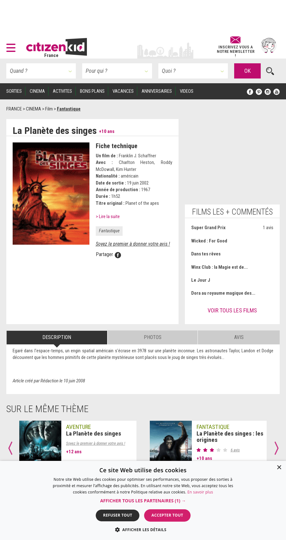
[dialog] (143, 500)
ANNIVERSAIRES (157, 91)
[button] (12, 46)
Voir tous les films (232, 310)
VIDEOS (186, 91)
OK (247, 70)
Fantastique (109, 230)
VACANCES (123, 91)
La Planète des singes (93, 433)
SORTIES (14, 91)
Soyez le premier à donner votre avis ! (133, 244)
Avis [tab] (239, 337)
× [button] (279, 467)
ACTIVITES (62, 91)
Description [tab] (56, 337)
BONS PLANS (92, 91)
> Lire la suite (108, 216)
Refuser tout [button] (117, 515)
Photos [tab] (152, 337)
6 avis (235, 450)
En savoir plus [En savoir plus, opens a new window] (200, 492)
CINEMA (37, 91)
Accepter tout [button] (167, 515)
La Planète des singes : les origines (230, 437)
